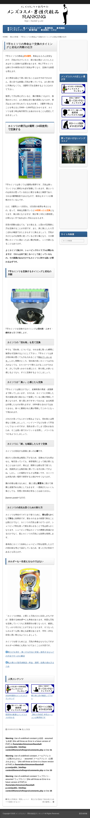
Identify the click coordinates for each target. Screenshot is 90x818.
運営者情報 (83, 814)
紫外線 (34, 30)
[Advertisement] (73, 56)
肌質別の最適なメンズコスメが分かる (16, 715)
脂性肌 (50, 28)
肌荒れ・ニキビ (50, 30)
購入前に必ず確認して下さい (42, 696)
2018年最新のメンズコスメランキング (16, 696)
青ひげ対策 (26, 729)
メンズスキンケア (33, 28)
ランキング (14, 28)
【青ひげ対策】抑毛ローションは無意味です (42, 715)
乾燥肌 (62, 28)
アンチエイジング (17, 30)
